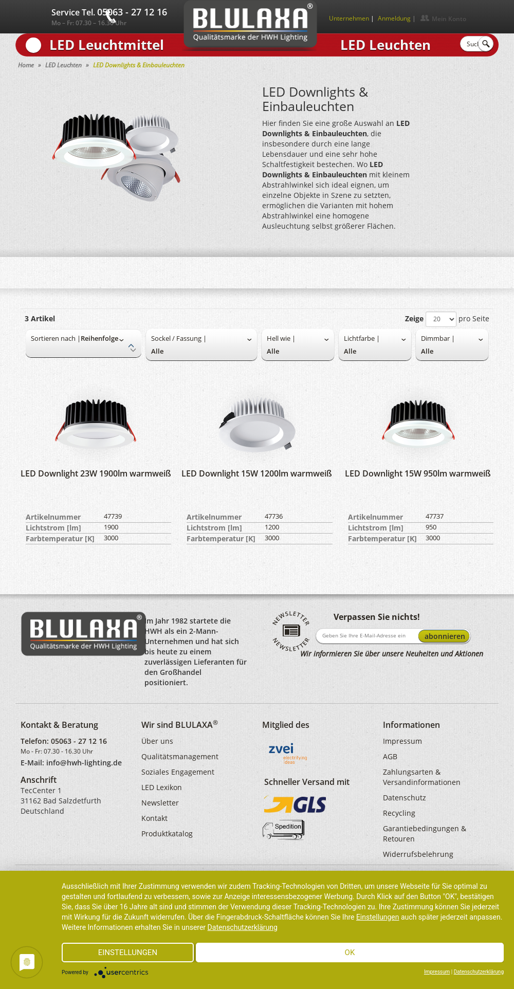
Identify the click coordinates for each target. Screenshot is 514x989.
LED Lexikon (161, 787)
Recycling (399, 813)
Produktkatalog (167, 833)
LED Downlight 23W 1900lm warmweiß (96, 473)
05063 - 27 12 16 (79, 741)
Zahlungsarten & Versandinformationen (422, 777)
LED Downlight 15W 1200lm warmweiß (256, 473)
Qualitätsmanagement (179, 756)
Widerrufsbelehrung (418, 854)
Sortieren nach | (56, 338)
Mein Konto (449, 18)
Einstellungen (377, 917)
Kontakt (154, 818)
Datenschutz (404, 797)
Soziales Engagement (177, 772)
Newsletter (160, 803)
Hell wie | (281, 338)
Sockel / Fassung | (179, 338)
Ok (350, 952)
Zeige (414, 318)
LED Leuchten (63, 65)
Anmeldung (394, 18)
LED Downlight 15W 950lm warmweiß (418, 473)
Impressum (402, 741)
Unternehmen (349, 18)
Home (26, 65)
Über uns (157, 741)
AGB (390, 756)
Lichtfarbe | (362, 338)
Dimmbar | (438, 338)
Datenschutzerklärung (243, 927)
